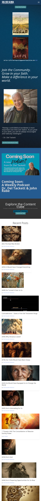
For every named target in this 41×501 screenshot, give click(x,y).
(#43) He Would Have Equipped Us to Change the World (19, 384)
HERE (36, 60)
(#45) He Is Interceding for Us (12, 408)
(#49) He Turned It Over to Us (12, 290)
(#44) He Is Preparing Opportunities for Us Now (18, 480)
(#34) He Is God (7, 457)
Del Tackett (5, 436)
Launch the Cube (20, 213)
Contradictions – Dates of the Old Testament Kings (19, 313)
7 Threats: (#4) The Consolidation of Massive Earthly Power (17, 432)
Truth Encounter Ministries (8, 246)
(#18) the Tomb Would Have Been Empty (16, 360)
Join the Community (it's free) (10, 142)
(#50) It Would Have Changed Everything (16, 267)
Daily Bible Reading (20, 7)
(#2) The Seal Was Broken (11, 244)
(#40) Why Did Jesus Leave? (11, 337)
